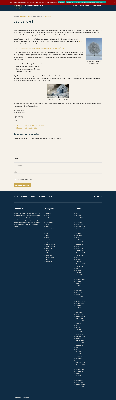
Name (16, 158)
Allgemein (48, 213)
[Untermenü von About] (77, 5)
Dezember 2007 (80, 389)
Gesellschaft (48, 16)
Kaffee (47, 224)
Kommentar (17, 142)
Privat (47, 237)
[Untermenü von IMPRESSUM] (101, 5)
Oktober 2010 (80, 340)
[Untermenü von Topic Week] (46, 196)
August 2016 (79, 250)
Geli (33, 125)
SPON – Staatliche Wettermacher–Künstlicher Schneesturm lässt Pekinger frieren (40, 48)
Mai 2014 (78, 270)
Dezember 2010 (80, 336)
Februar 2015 (79, 261)
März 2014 (79, 275)
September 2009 (80, 369)
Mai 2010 (78, 351)
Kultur (47, 226)
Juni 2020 (78, 233)
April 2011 (79, 329)
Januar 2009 (79, 382)
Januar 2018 (79, 246)
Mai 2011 (78, 327)
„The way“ (19, 128)
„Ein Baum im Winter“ (22, 125)
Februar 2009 (79, 380)
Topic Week (49, 255)
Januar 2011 (79, 334)
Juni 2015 (78, 257)
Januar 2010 (79, 360)
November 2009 (80, 365)
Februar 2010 (79, 358)
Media (47, 231)
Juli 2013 (78, 283)
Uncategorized (50, 257)
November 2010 (80, 338)
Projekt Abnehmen (51, 242)
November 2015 (80, 253)
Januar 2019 (79, 242)
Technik (48, 250)
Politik (47, 235)
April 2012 (79, 312)
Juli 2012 (78, 308)
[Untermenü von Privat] (18, 196)
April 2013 (79, 290)
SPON (80, 41)
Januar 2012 (79, 314)
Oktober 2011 (80, 319)
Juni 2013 (78, 286)
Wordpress (49, 261)
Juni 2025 (78, 213)
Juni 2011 (78, 325)
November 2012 (80, 301)
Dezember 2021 (80, 229)
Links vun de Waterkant (52, 229)
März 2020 (79, 237)
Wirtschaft (48, 259)
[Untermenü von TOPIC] (53, 196)
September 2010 (80, 343)
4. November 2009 (25, 16)
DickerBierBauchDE (34, 5)
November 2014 (80, 264)
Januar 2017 (79, 248)
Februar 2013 (79, 294)
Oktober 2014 (80, 266)
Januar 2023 (79, 224)
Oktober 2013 (80, 277)
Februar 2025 (79, 218)
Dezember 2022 (80, 226)
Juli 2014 (78, 268)
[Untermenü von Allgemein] (28, 196)
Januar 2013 (79, 297)
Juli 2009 (78, 373)
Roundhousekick (50, 246)
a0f (26, 128)
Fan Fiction (49, 220)
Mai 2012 (78, 310)
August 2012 (79, 305)
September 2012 (80, 303)
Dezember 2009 (80, 362)
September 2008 (80, 387)
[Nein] (114, 2)
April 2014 (79, 272)
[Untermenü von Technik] (36, 196)
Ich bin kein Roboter (22, 179)
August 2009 (79, 371)
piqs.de (38, 125)
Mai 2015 (78, 259)
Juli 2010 (78, 347)
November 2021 (80, 231)
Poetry (47, 233)
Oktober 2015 (80, 255)
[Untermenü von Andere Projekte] (90, 5)
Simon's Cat (49, 248)
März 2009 (79, 378)
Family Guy (49, 218)
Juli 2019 (78, 240)
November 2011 (80, 316)
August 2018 (79, 244)
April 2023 (79, 220)
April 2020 (79, 235)
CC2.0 (43, 125)
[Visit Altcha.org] (31, 179)
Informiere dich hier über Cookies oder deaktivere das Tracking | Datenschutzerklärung (86, 2)
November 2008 (80, 384)
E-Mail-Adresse (18, 165)
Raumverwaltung (50, 244)
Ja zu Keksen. (61, 2)
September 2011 (80, 321)
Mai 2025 (78, 215)
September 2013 (80, 279)
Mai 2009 (78, 376)
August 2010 (79, 345)
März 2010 (79, 356)
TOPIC (47, 253)
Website (16, 172)
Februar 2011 (79, 332)
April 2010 (79, 354)
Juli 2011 (78, 323)
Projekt (48, 240)
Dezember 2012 (80, 299)
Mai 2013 (78, 288)
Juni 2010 (78, 349)
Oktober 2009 (80, 367)
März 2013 (79, 292)
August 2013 (79, 281)
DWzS (47, 215)
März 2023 (79, 222)
